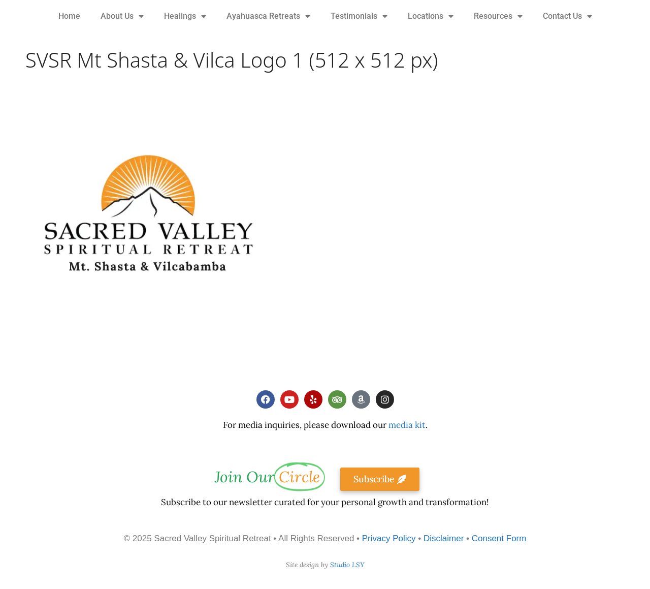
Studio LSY (347, 565)
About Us (122, 16)
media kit (407, 424)
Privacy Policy (389, 538)
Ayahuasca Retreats (268, 16)
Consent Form (499, 538)
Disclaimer (444, 538)
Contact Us (567, 16)
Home (69, 16)
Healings (185, 16)
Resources (498, 16)
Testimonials (359, 16)
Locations (430, 16)
